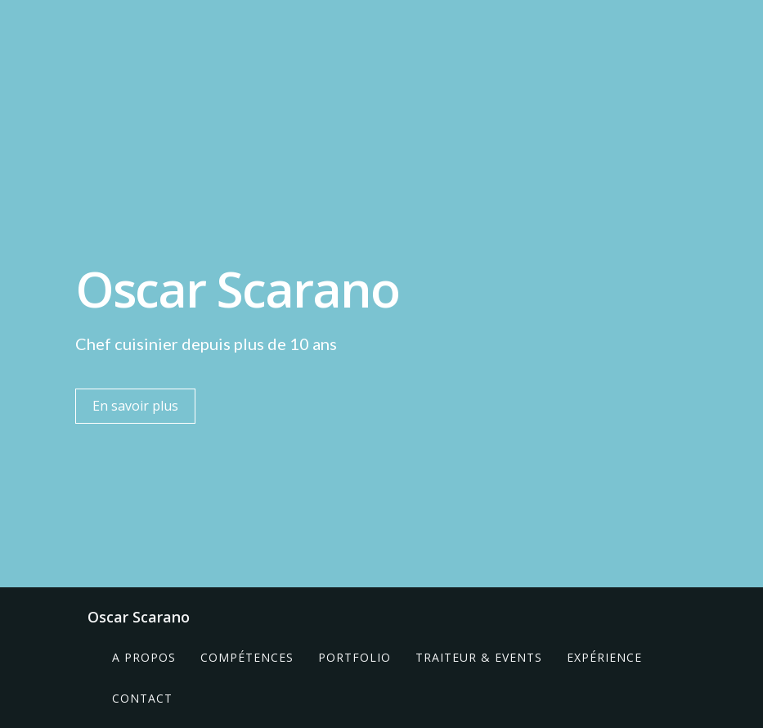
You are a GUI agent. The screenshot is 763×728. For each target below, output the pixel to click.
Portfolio (354, 657)
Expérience (604, 657)
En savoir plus (135, 406)
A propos (144, 657)
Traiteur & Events (478, 657)
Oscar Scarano (139, 617)
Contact (142, 698)
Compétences (247, 657)
